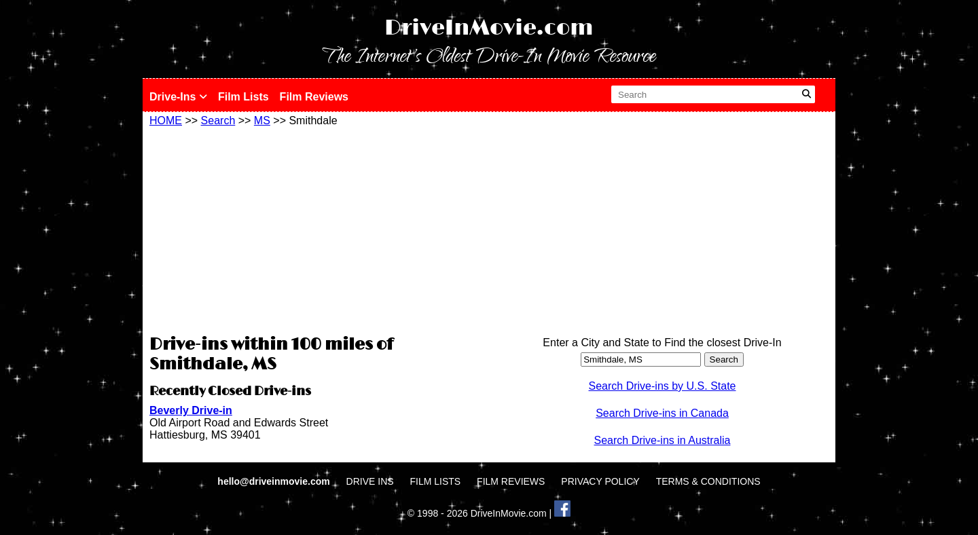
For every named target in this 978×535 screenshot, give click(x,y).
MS (262, 120)
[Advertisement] (316, 229)
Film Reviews (314, 97)
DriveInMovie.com (489, 28)
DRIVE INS (370, 481)
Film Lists (243, 97)
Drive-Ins (178, 97)
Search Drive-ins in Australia (662, 440)
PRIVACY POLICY (600, 481)
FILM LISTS (435, 481)
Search (218, 120)
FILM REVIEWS (511, 481)
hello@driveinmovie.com (274, 481)
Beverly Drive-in (190, 410)
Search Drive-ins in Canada (662, 413)
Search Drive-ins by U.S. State (662, 386)
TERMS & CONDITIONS (708, 481)
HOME (165, 120)
